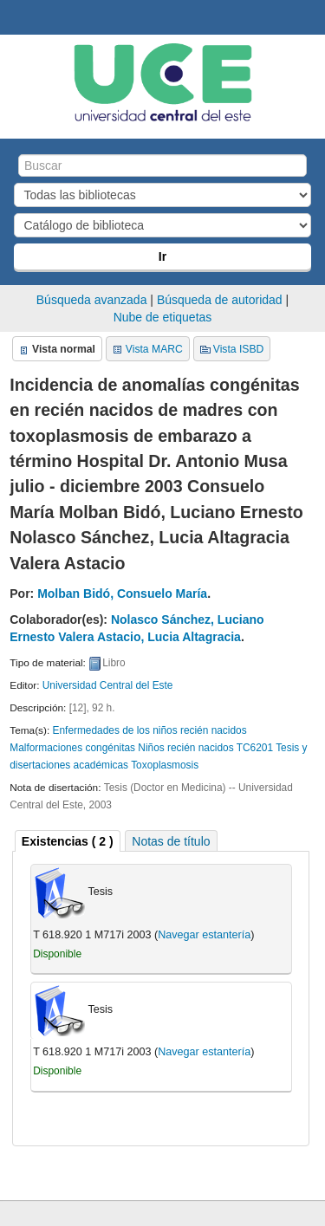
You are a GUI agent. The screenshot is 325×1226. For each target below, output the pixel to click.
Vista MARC (154, 349)
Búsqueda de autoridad (220, 300)
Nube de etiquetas (163, 317)
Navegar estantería (204, 935)
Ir (162, 256)
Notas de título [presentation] (171, 841)
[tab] (67, 841)
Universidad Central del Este (107, 685)
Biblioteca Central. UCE (18, 18)
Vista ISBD (238, 349)
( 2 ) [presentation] (68, 841)
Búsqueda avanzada (91, 300)
